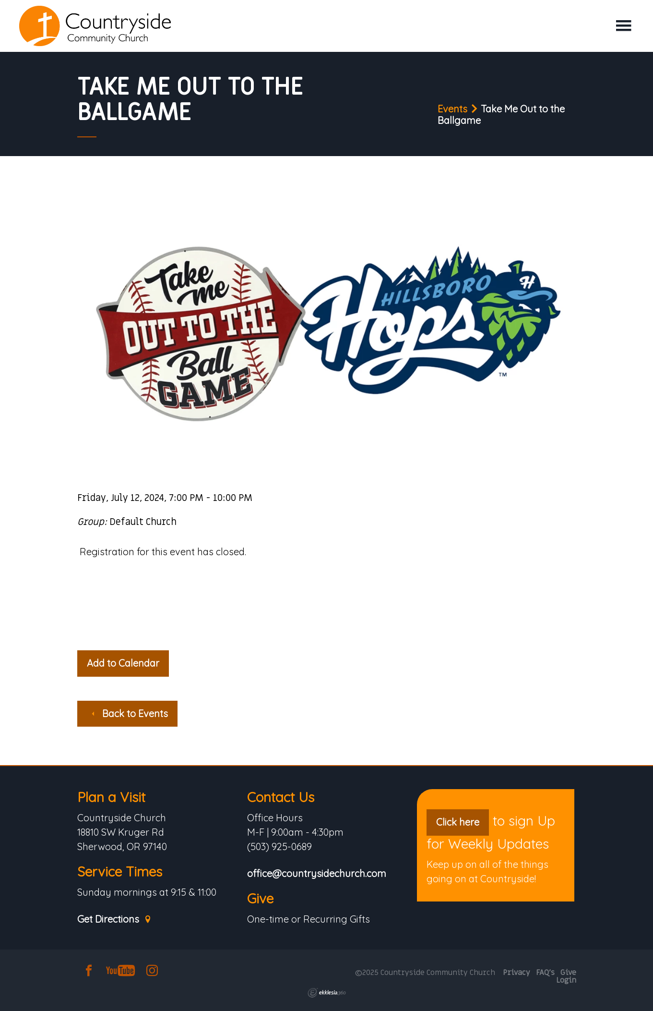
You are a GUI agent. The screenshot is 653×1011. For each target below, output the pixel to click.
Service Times (119, 871)
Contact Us (280, 797)
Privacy (516, 972)
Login (566, 980)
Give (260, 898)
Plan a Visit (111, 797)
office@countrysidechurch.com (316, 873)
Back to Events (128, 713)
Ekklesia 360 (327, 993)
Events (452, 109)
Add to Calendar (123, 663)
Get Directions (114, 919)
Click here (457, 822)
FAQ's (545, 972)
